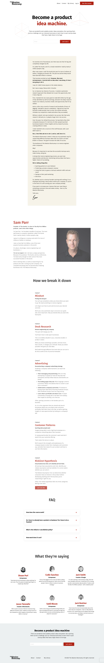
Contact (64, 3)
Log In (77, 3)
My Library (71, 3)
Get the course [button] (86, 3)
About (58, 3)
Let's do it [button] (65, 41)
